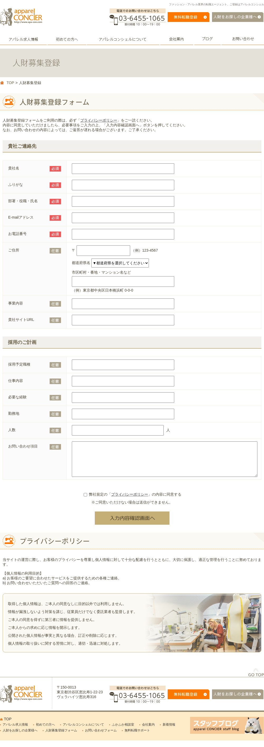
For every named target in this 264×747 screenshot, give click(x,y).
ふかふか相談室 (123, 731)
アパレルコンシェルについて (83, 731)
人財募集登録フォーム (61, 737)
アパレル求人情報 (15, 731)
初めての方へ (45, 731)
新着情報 (169, 731)
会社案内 (148, 731)
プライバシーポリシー (98, 120)
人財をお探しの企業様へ (20, 737)
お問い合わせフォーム (101, 737)
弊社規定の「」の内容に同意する (132, 501)
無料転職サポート (137, 737)
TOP (10, 83)
